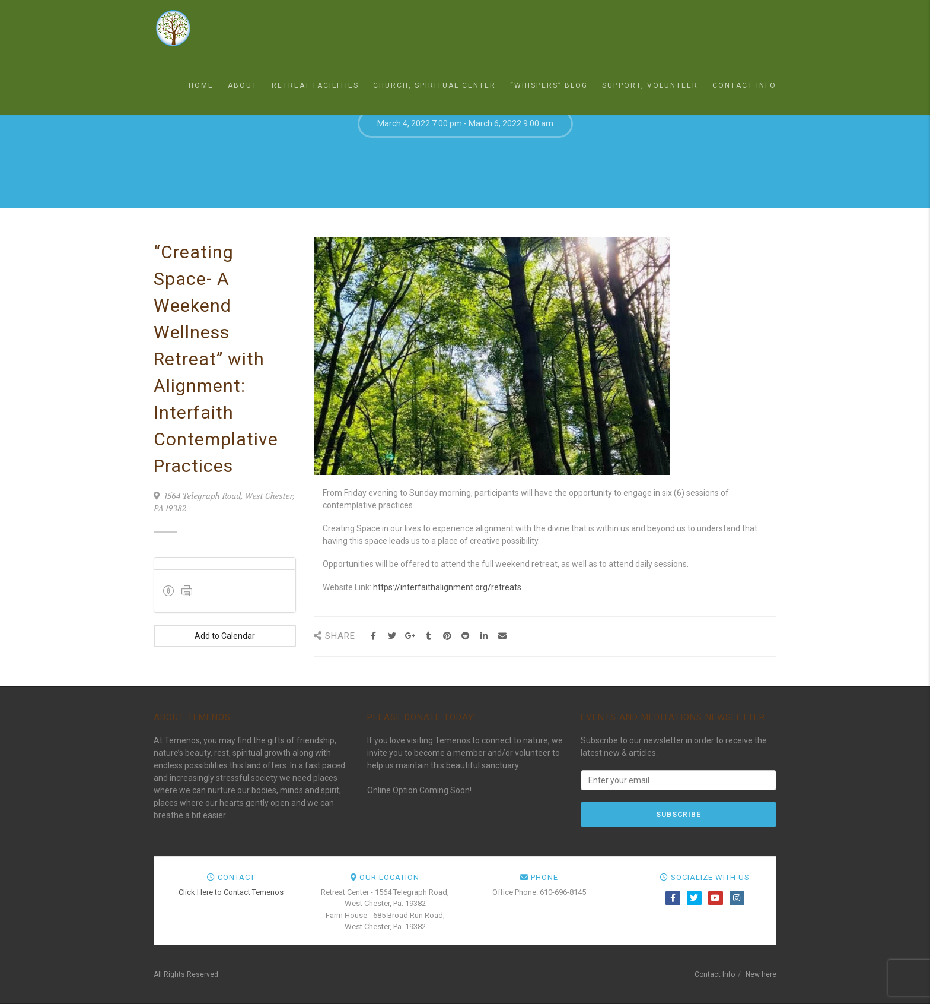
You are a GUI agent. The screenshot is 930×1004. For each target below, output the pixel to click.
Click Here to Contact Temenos (231, 892)
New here (761, 974)
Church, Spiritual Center (434, 85)
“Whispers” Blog (549, 85)
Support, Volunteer (650, 85)
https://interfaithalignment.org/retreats (447, 587)
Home (201, 85)
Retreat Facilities (315, 85)
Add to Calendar (225, 636)
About (242, 85)
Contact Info (744, 85)
